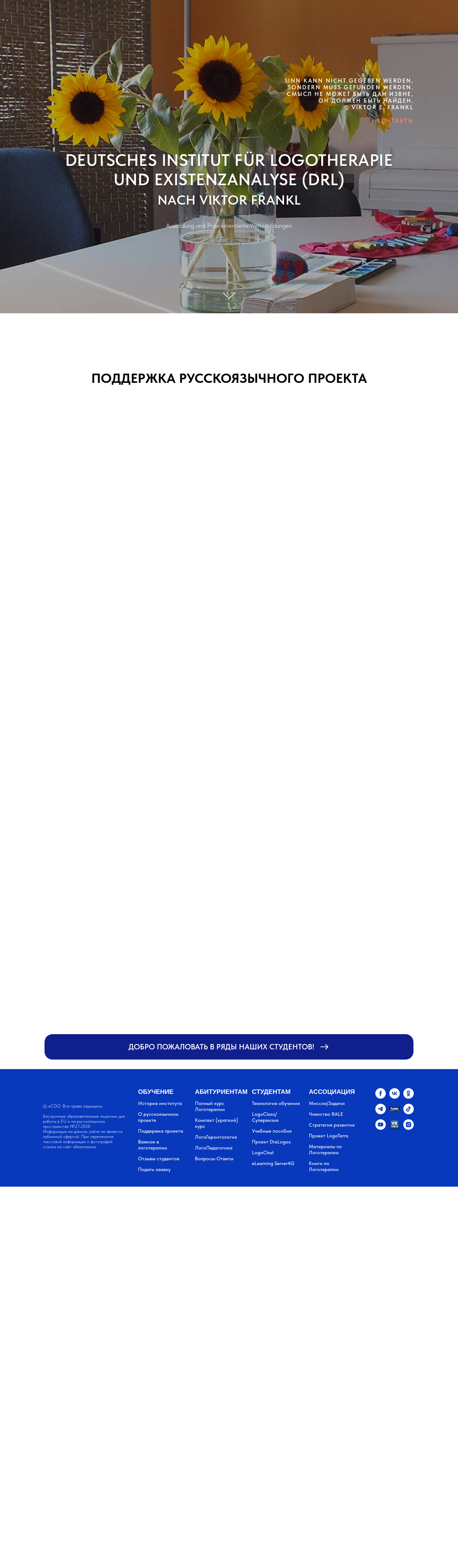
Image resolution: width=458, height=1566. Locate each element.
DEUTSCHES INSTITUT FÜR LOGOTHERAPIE (229, 160)
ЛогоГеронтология (216, 1137)
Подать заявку (154, 1169)
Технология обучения (276, 1103)
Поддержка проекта (160, 1131)
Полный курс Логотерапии (210, 1106)
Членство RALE (326, 1114)
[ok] (408, 1097)
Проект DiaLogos (271, 1142)
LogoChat (263, 1152)
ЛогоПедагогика (213, 1148)
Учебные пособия (272, 1131)
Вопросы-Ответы (214, 1159)
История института (160, 1103)
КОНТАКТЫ (395, 120)
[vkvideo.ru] (394, 1128)
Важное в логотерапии (152, 1145)
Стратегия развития (332, 1125)
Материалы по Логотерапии (325, 1149)
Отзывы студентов (158, 1159)
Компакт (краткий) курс (216, 1123)
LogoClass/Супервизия (265, 1117)
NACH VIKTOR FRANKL (229, 200)
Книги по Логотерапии (324, 1166)
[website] (394, 1112)
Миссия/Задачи (327, 1103)
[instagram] (408, 1128)
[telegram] (380, 1112)
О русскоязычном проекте (158, 1117)
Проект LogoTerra (328, 1136)
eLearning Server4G (273, 1163)
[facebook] (380, 1097)
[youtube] (380, 1128)
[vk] (394, 1097)
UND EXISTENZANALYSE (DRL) (229, 179)
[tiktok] (408, 1112)
